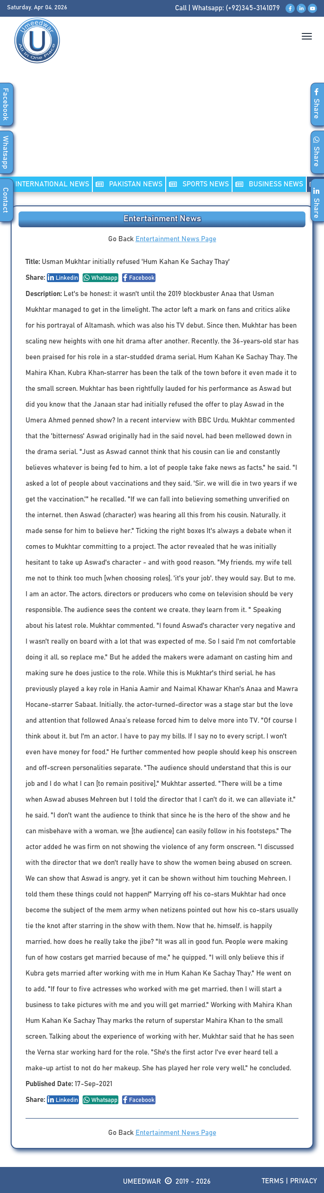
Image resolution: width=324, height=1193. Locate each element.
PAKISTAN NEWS (129, 184)
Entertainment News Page (176, 239)
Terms (273, 1181)
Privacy (303, 1181)
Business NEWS (269, 184)
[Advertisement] (162, 130)
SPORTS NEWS (199, 184)
